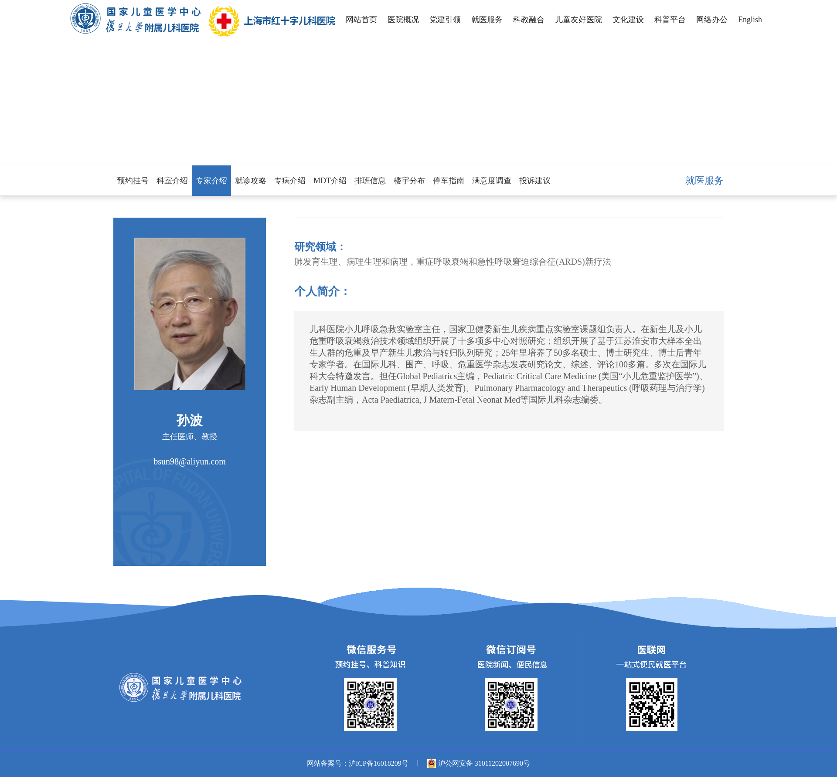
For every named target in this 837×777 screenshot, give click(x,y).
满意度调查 (491, 180)
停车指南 (448, 180)
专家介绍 (211, 180)
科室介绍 (172, 180)
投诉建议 (535, 180)
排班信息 (370, 180)
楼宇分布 (409, 180)
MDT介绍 (330, 180)
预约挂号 (133, 180)
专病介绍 (290, 180)
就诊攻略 (250, 180)
